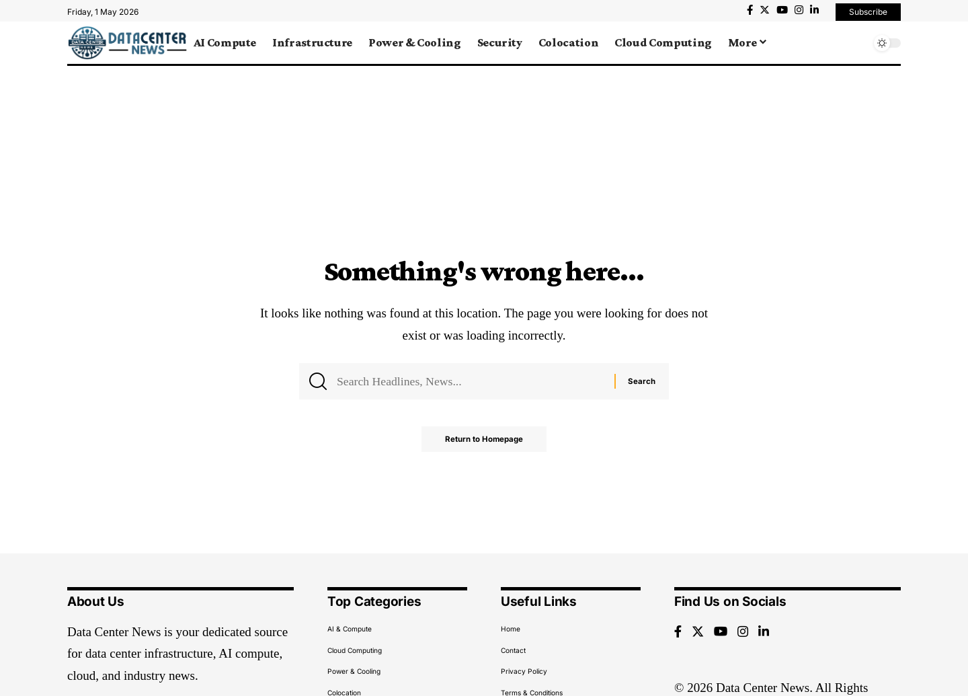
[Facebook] (749, 10)
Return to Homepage (484, 442)
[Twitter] (764, 10)
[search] (857, 43)
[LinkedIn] (814, 10)
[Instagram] (799, 10)
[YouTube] (782, 10)
